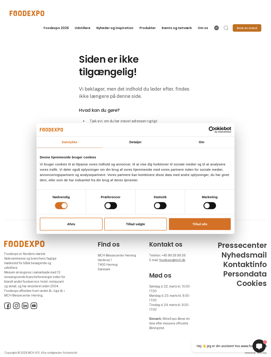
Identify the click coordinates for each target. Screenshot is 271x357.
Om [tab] (201, 142)
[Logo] (27, 13)
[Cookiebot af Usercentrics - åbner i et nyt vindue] (212, 129)
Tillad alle (199, 224)
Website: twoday (256, 352)
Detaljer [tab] (135, 142)
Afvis (71, 224)
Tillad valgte (135, 224)
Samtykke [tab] (69, 142)
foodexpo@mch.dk (172, 260)
